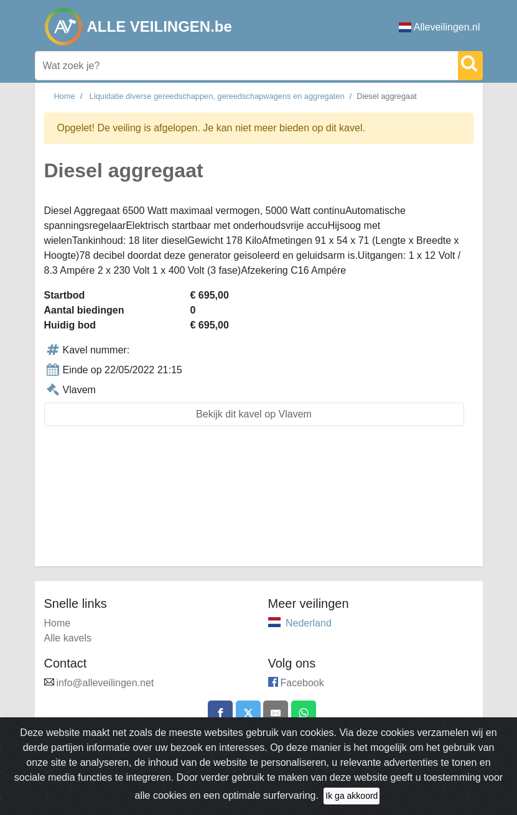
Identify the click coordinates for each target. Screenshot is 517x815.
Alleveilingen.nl (439, 27)
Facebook (302, 683)
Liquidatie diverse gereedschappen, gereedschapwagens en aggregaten (217, 96)
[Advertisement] (258, 503)
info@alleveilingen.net (105, 683)
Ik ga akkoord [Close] (351, 800)
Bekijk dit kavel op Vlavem (254, 414)
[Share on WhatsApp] (303, 713)
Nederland (309, 623)
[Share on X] (248, 713)
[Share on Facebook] (220, 713)
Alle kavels (67, 638)
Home (64, 96)
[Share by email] (275, 713)
